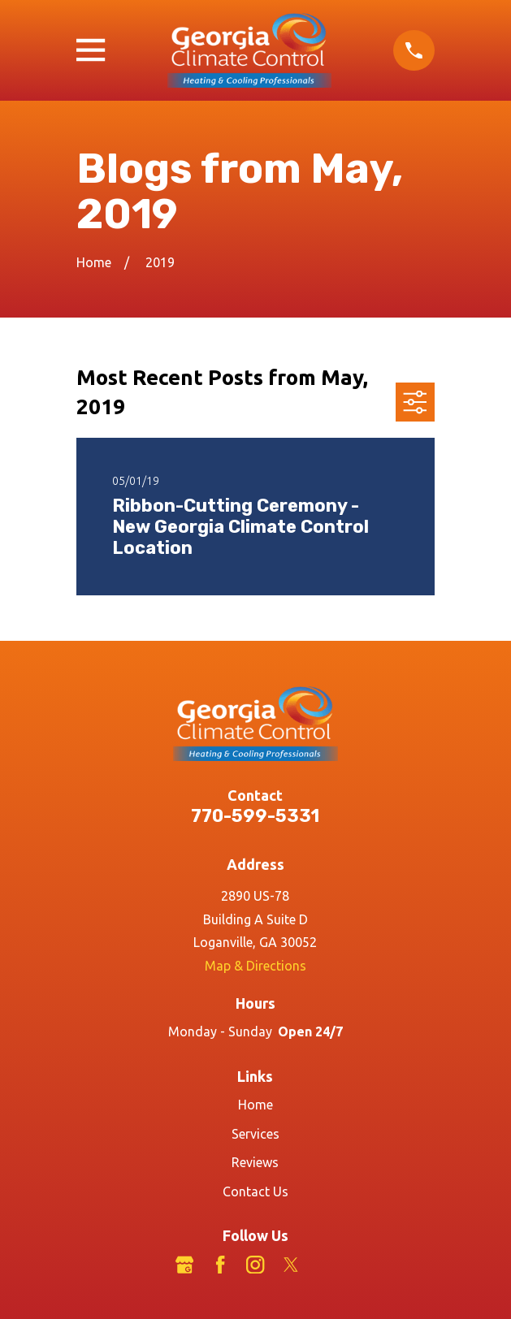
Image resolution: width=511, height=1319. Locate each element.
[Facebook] (220, 1265)
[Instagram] (255, 1265)
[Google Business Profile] (184, 1265)
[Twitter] (291, 1265)
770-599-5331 (255, 816)
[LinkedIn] (327, 1265)
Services (255, 1134)
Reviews (255, 1162)
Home (255, 1104)
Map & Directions (255, 965)
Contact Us (255, 1191)
